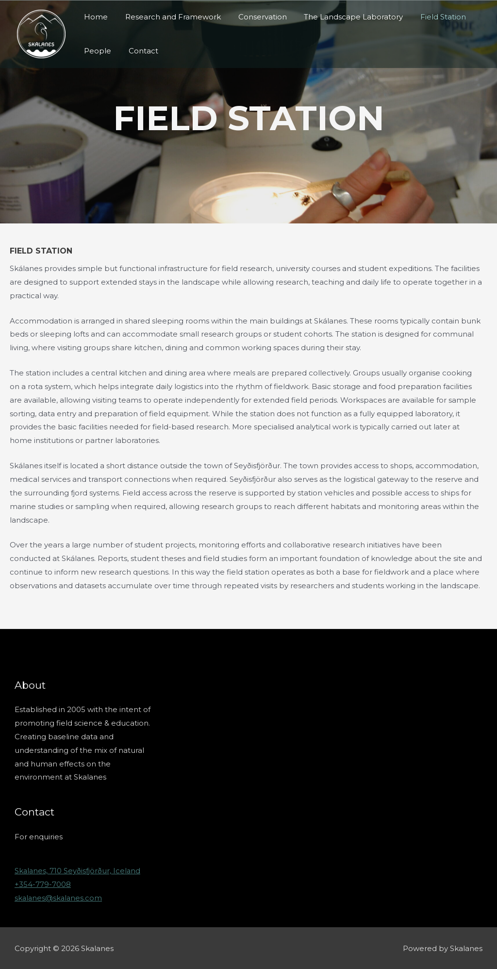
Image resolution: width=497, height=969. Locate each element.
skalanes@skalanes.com (59, 897)
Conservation (255, 16)
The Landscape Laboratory (343, 16)
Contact (139, 50)
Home (94, 16)
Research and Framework (168, 16)
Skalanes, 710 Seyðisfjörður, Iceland (78, 870)
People (96, 50)
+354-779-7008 (43, 883)
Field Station (430, 16)
